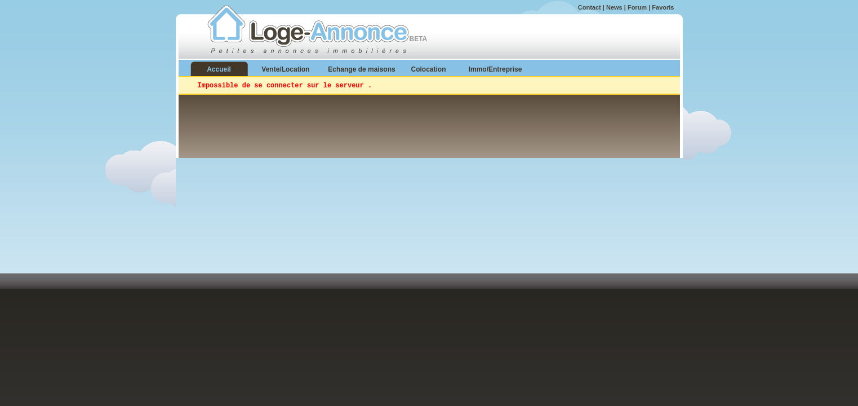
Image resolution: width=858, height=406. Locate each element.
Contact (589, 7)
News (614, 7)
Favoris (663, 7)
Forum (637, 7)
